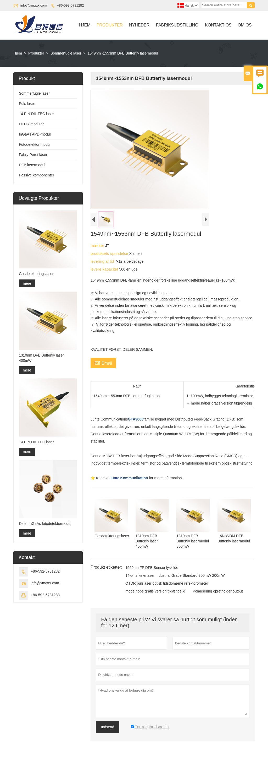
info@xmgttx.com (33, 5)
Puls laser (27, 103)
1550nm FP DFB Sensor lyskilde (151, 567)
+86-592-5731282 (70, 5)
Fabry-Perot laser (33, 155)
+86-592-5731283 (45, 595)
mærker (98, 245)
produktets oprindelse (110, 253)
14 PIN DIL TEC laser (36, 114)
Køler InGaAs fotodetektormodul (45, 523)
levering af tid (103, 261)
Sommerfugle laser (66, 53)
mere (27, 283)
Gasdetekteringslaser (36, 274)
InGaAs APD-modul (35, 134)
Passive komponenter (36, 175)
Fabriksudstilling (177, 25)
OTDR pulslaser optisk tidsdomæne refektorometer (166, 583)
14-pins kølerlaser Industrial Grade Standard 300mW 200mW (175, 575)
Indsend (107, 727)
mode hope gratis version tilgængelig (155, 591)
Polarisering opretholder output (218, 591)
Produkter (110, 25)
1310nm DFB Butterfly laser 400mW (41, 358)
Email (103, 362)
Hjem (85, 25)
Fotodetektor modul (35, 144)
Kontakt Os (218, 25)
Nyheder (139, 25)
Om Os (245, 25)
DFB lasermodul (32, 165)
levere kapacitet (105, 269)
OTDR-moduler (31, 124)
